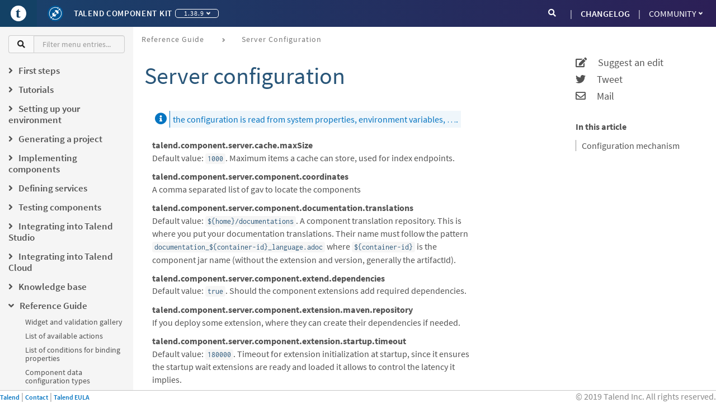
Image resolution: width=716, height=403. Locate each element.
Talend (10, 397)
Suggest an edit (619, 62)
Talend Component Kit (123, 13)
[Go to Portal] (18, 13)
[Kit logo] (55, 13)
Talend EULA (72, 397)
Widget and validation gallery (74, 322)
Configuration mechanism (631, 145)
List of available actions (64, 336)
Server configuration (282, 39)
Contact (36, 397)
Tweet (599, 79)
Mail (595, 96)
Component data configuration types (57, 376)
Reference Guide (173, 39)
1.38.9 (197, 13)
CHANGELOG (605, 13)
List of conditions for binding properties (72, 354)
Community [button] (676, 13)
